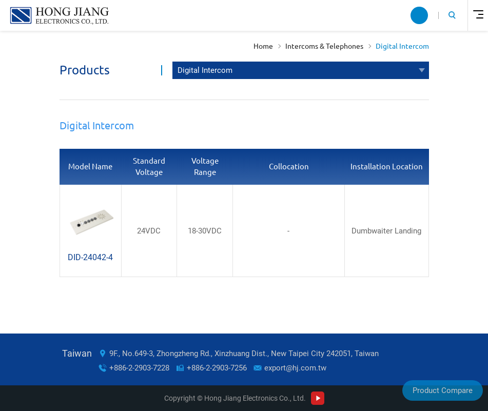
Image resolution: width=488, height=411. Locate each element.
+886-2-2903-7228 (139, 368)
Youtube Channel (317, 398)
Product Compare (443, 390)
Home (263, 46)
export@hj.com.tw (295, 368)
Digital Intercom (402, 46)
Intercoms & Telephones (324, 46)
